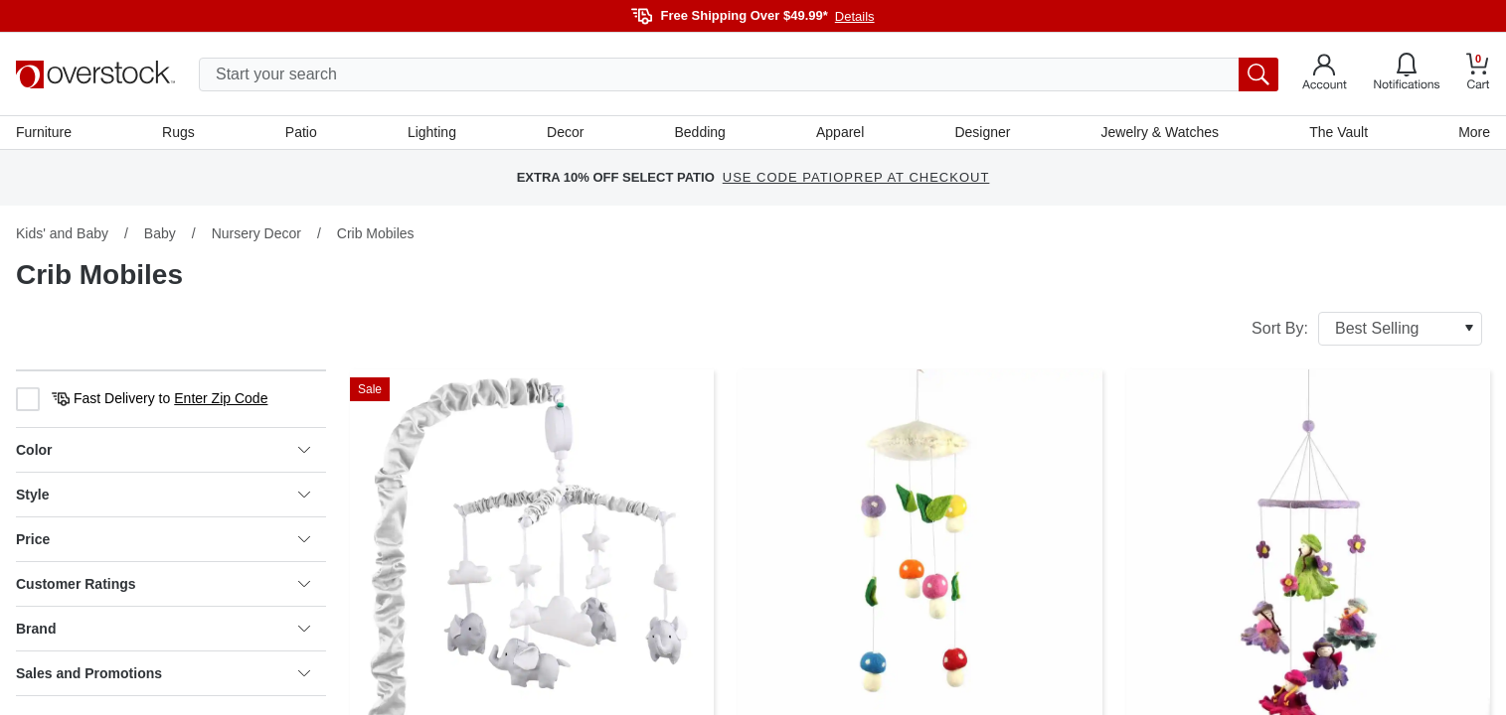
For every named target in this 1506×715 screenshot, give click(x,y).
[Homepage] (95, 74)
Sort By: (1367, 329)
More (1474, 132)
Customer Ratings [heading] (163, 584)
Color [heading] (163, 450)
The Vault (1338, 132)
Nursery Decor (256, 233)
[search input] (738, 74)
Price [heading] (163, 539)
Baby (160, 233)
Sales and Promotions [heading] (163, 673)
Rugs (178, 132)
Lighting (432, 132)
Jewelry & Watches (1159, 132)
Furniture (44, 132)
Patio (301, 132)
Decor (565, 132)
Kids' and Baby (62, 233)
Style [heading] (163, 494)
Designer (982, 132)
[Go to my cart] (1478, 74)
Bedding (700, 132)
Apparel (840, 132)
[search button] (1258, 74)
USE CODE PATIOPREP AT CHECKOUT (856, 178)
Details (855, 16)
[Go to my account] (1324, 74)
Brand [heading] (163, 629)
